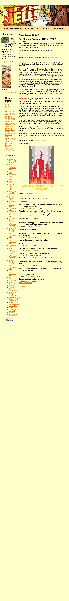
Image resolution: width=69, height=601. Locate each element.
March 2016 (11, 278)
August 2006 (11, 199)
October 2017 (13, 299)
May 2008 (12, 252)
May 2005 (12, 159)
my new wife (41, 72)
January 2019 (13, 307)
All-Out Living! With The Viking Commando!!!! (10, 114)
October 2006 (11, 205)
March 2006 (11, 188)
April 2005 (12, 158)
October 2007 (11, 239)
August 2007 (11, 232)
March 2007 (11, 222)
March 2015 (11, 254)
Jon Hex (30, 250)
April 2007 (12, 225)
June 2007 (12, 228)
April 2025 (12, 316)
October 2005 (11, 172)
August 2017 (13, 296)
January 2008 (11, 249)
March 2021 (13, 314)
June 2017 (12, 292)
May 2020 (12, 311)
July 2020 (12, 312)
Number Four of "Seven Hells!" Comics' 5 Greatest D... (10, 140)
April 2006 (12, 191)
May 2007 (12, 227)
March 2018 (13, 306)
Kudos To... (9, 106)
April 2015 (12, 257)
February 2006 (12, 185)
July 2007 (12, 230)
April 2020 (12, 309)
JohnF (29, 281)
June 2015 (12, 260)
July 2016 (12, 285)
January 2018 (13, 302)
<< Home (22, 287)
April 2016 (12, 280)
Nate (29, 237)
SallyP (29, 266)
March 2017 (13, 290)
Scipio (29, 246)
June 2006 (12, 195)
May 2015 (12, 258)
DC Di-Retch (9, 111)
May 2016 (12, 282)
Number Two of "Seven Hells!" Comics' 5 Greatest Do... (10, 127)
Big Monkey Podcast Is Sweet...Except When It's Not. (10, 147)
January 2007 (11, 215)
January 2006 (11, 182)
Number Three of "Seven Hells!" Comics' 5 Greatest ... (10, 134)
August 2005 (11, 165)
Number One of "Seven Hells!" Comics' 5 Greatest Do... (10, 120)
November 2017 (14, 301)
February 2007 (12, 219)
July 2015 (12, 262)
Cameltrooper (32, 208)
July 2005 (12, 163)
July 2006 (12, 196)
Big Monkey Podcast (30, 193)
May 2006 (12, 193)
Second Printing (10, 92)
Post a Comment (25, 283)
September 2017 (14, 297)
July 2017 (12, 294)
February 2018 (14, 304)
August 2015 (11, 264)
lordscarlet (31, 276)
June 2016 (12, 284)
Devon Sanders (12, 40)
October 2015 (11, 271)
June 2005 (12, 161)
